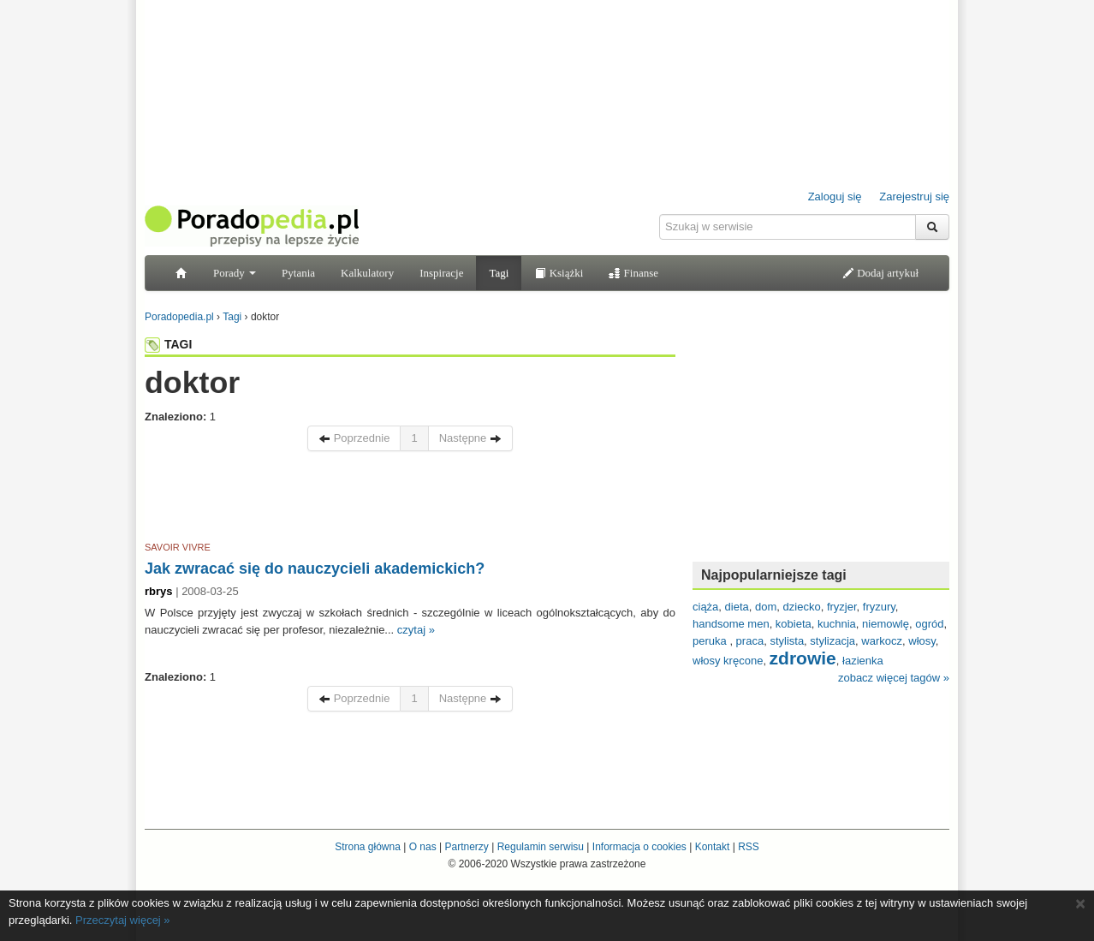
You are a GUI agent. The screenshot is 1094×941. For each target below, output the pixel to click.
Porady (234, 272)
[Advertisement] (410, 499)
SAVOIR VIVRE (178, 547)
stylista (787, 640)
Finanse (633, 272)
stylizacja (832, 640)
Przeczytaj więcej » (122, 920)
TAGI (168, 344)
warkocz (881, 640)
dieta (737, 606)
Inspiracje (441, 272)
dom (765, 606)
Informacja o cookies (639, 847)
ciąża (705, 606)
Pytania (298, 272)
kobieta (794, 623)
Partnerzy (466, 847)
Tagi (498, 272)
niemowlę (885, 623)
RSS (748, 847)
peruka (711, 640)
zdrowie (803, 658)
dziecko (802, 606)
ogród (929, 623)
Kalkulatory (367, 272)
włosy (922, 640)
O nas (423, 847)
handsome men (731, 623)
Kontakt (712, 847)
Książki (558, 272)
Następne (470, 438)
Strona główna (368, 847)
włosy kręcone (728, 660)
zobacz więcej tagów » (893, 677)
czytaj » (416, 629)
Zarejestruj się (914, 196)
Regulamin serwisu (540, 847)
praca (750, 640)
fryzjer (842, 606)
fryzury (879, 606)
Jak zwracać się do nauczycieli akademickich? (315, 568)
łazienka (862, 660)
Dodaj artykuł (880, 272)
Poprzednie (353, 438)
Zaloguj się (835, 196)
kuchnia (837, 623)
